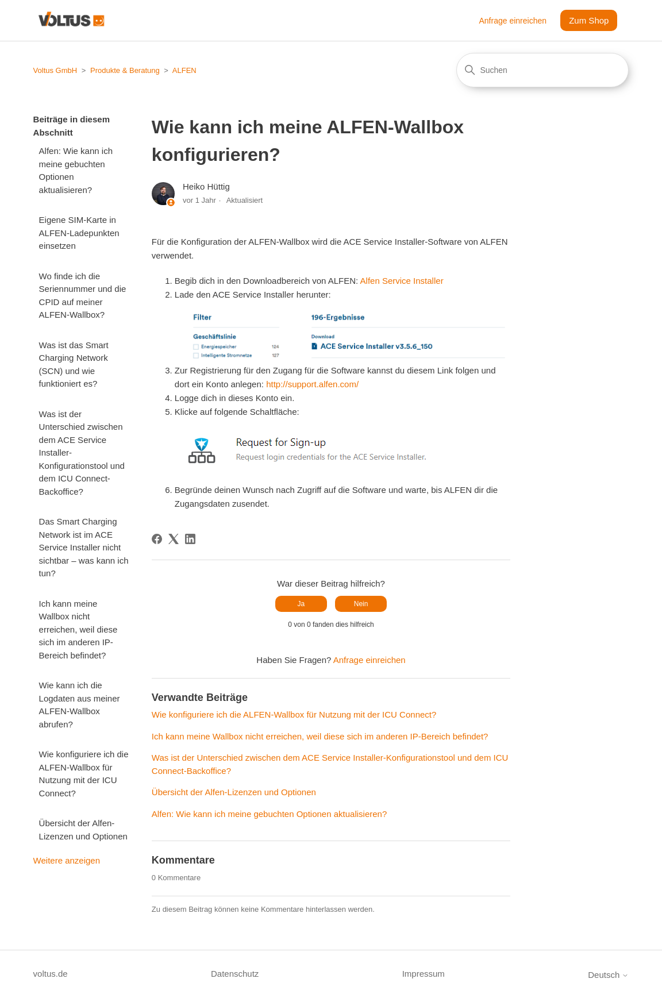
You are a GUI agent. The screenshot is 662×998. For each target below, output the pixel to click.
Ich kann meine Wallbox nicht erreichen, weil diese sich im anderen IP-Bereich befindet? (78, 629)
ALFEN (184, 70)
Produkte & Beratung (125, 70)
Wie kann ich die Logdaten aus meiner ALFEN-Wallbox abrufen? (79, 704)
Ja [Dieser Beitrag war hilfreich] (301, 604)
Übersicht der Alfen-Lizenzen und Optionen (83, 829)
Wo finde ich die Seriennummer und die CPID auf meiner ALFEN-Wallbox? (82, 295)
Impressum (423, 973)
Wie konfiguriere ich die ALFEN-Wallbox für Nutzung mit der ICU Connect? (84, 773)
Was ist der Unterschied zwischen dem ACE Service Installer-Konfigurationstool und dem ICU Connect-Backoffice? (82, 452)
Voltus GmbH (55, 70)
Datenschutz (235, 973)
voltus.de (50, 973)
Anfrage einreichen (513, 20)
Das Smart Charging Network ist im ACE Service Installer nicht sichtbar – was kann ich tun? (84, 547)
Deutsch (608, 975)
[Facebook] (157, 539)
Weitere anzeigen (66, 860)
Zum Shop (589, 20)
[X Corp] (173, 539)
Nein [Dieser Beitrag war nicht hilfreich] (361, 604)
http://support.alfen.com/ (312, 384)
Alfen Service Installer (402, 281)
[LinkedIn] (190, 539)
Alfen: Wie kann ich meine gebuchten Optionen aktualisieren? (76, 170)
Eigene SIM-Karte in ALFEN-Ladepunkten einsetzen (79, 233)
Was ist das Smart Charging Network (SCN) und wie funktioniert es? (74, 364)
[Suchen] (542, 70)
